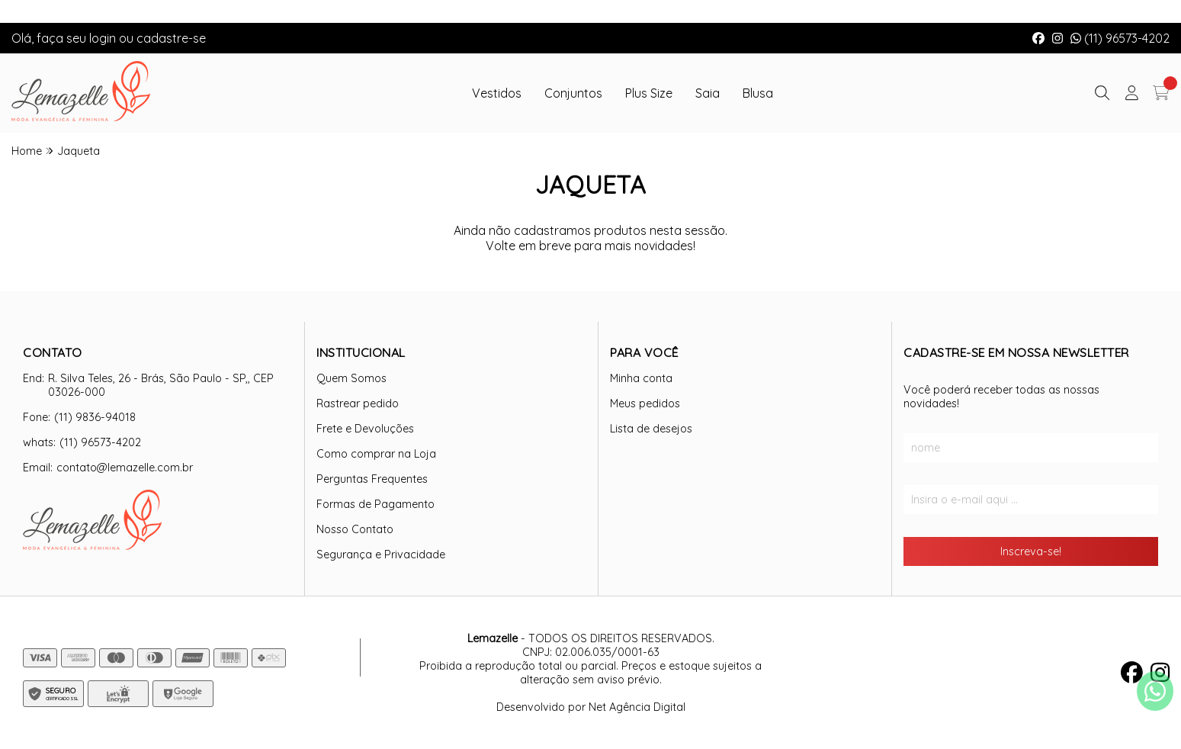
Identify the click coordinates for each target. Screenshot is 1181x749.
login (104, 38)
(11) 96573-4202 (1120, 38)
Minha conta (641, 378)
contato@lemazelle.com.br (124, 467)
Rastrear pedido (357, 403)
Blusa (758, 93)
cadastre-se (171, 38)
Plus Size (648, 93)
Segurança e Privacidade (380, 554)
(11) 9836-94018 (95, 417)
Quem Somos (351, 378)
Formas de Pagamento (375, 504)
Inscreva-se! (1030, 551)
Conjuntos (573, 93)
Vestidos (497, 93)
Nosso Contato (354, 529)
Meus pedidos (645, 403)
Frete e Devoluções (365, 429)
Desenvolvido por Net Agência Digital (590, 707)
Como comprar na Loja (376, 454)
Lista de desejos (651, 429)
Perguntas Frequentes (372, 479)
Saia (707, 93)
